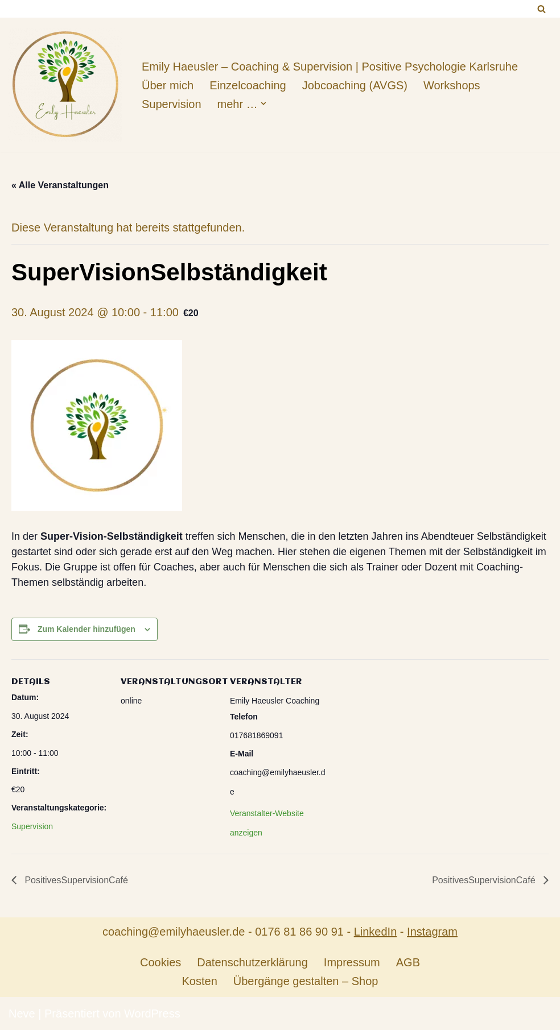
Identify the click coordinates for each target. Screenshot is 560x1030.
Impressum (352, 962)
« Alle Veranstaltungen (60, 185)
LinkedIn (375, 931)
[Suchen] (541, 9)
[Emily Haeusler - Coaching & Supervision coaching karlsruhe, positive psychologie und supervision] (65, 85)
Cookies (160, 962)
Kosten (199, 981)
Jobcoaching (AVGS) (354, 85)
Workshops (451, 85)
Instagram (432, 931)
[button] (263, 103)
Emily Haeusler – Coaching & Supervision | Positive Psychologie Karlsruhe (330, 66)
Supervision (171, 104)
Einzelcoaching (247, 85)
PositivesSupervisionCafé (75, 880)
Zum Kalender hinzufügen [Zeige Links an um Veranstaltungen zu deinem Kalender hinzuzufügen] (86, 629)
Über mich (167, 85)
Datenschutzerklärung (252, 962)
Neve (22, 1013)
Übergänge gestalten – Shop (305, 981)
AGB (408, 962)
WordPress (152, 1013)
